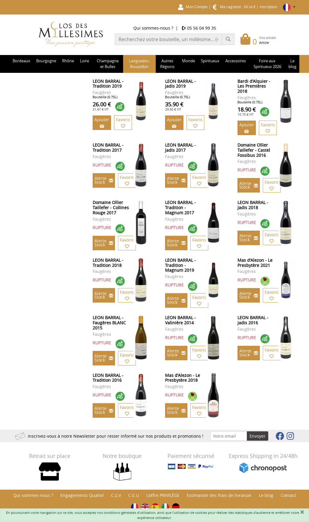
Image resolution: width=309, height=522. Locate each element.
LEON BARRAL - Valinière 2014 (180, 320)
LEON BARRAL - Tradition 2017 (108, 147)
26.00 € (102, 106)
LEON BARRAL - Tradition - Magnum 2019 (180, 265)
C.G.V (116, 495)
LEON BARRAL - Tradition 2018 (108, 262)
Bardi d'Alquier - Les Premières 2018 (253, 86)
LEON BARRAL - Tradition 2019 (108, 83)
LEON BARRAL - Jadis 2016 (252, 320)
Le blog (266, 495)
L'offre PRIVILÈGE (163, 495)
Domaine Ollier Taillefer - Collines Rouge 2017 (111, 207)
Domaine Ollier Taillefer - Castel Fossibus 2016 (253, 150)
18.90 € (246, 111)
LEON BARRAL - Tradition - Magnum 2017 (180, 207)
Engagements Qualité (82, 495)
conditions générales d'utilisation (129, 512)
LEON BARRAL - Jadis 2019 (180, 83)
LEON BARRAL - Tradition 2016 (108, 377)
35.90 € (174, 106)
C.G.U (133, 495)
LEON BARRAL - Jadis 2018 (252, 204)
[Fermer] (302, 512)
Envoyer (258, 436)
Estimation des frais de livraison (219, 495)
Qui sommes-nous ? (153, 28)
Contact (288, 495)
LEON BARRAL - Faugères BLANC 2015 (109, 323)
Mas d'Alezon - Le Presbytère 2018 (182, 377)
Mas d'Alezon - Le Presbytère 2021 (254, 262)
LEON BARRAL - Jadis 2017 (180, 147)
